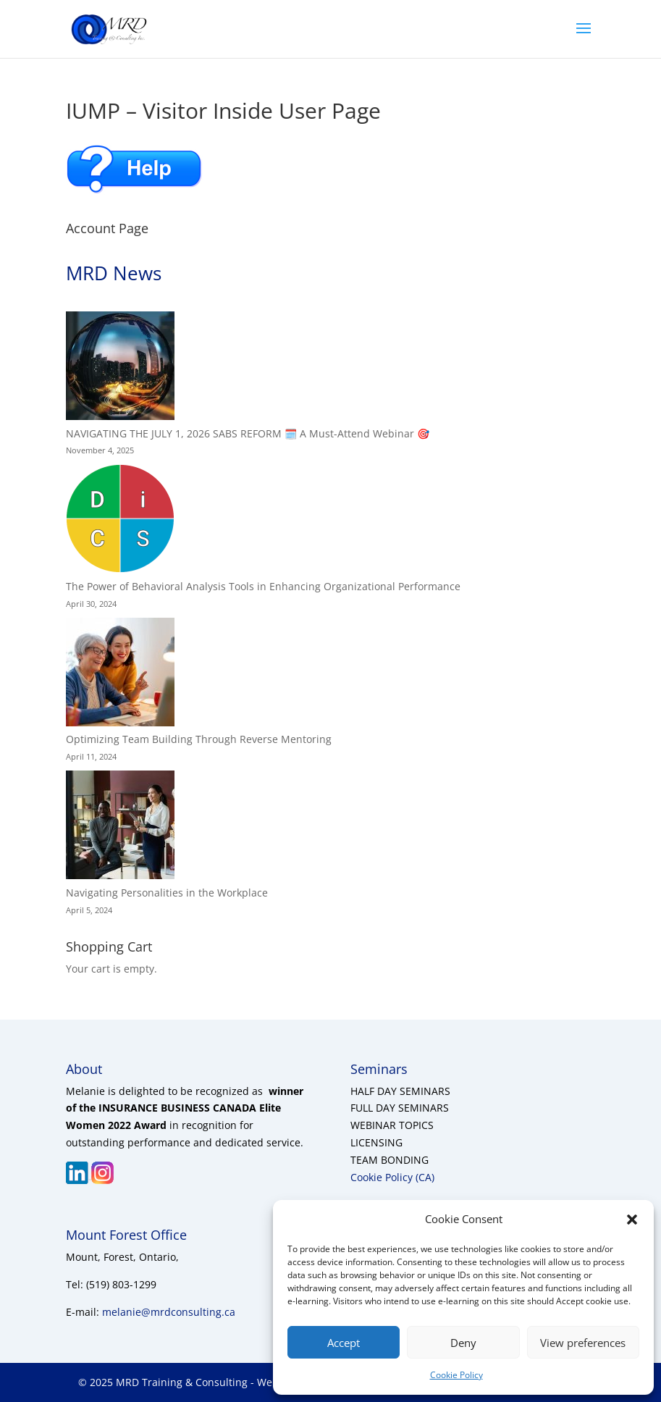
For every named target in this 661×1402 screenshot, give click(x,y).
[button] (632, 1219)
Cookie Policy (456, 1375)
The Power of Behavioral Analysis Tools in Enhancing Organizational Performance (263, 586)
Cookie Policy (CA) (392, 1177)
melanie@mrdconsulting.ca (168, 1312)
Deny (463, 1342)
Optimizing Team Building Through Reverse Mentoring (199, 739)
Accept (343, 1342)
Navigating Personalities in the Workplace (167, 892)
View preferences (583, 1342)
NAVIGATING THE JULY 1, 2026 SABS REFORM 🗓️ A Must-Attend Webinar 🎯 (247, 433)
